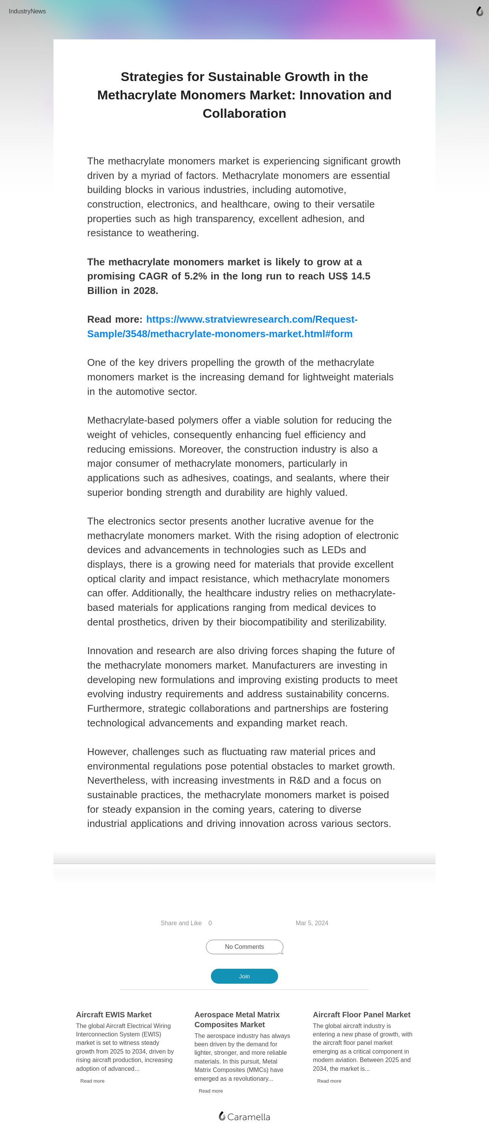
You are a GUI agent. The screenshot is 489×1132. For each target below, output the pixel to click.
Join (244, 976)
